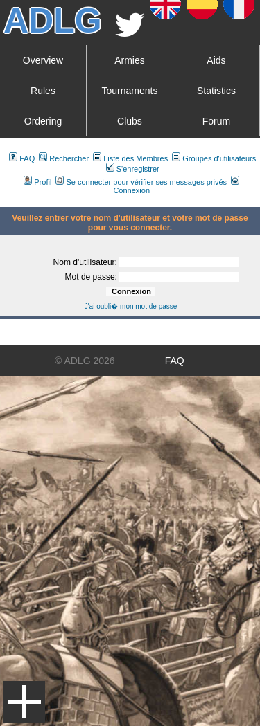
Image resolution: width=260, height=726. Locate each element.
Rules (43, 90)
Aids (216, 60)
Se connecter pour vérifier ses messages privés (141, 182)
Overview (43, 60)
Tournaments (130, 90)
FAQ (22, 158)
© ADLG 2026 (85, 360)
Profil (37, 182)
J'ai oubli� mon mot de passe (131, 306)
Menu (24, 702)
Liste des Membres (130, 158)
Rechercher (64, 158)
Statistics (216, 90)
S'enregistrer (132, 169)
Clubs (129, 121)
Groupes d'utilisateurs (214, 158)
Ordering (43, 121)
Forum (216, 121)
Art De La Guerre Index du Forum (5, 201)
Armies (129, 60)
